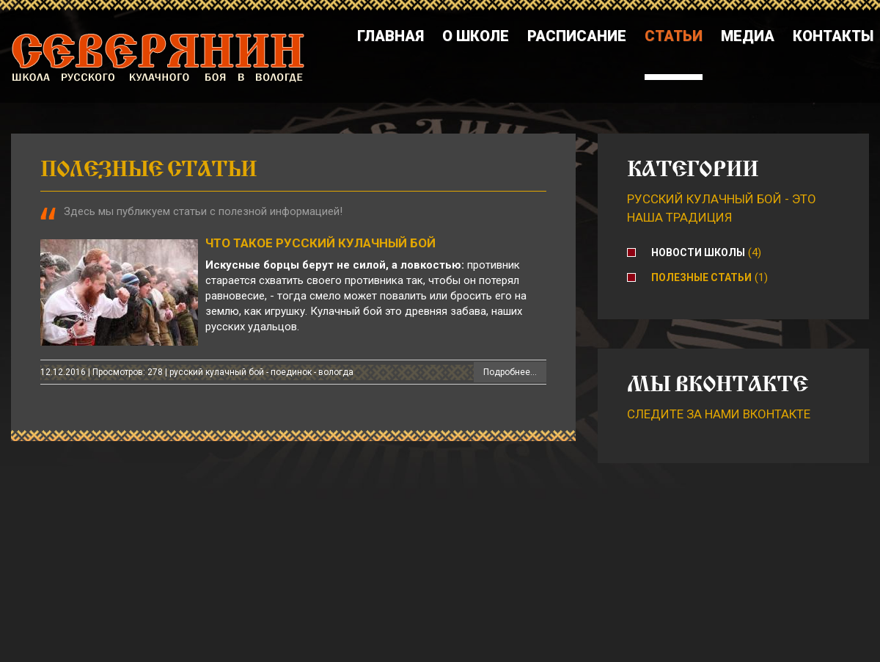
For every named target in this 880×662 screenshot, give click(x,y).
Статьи (674, 36)
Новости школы (698, 252)
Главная (390, 36)
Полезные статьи (701, 277)
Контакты (833, 36)
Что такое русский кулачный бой (320, 243)
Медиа (747, 36)
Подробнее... (510, 372)
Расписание (576, 36)
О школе (475, 36)
